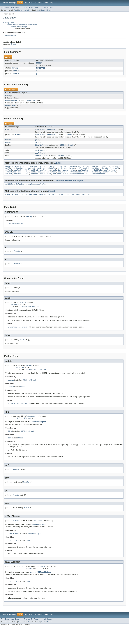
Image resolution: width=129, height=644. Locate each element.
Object (51, 196)
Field (15, 10)
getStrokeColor (49, 173)
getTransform (45, 175)
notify (51, 200)
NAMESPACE (40, 69)
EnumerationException (29, 315)
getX (37, 143)
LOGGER (39, 64)
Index (46, 3)
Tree (30, 3)
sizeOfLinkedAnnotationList (75, 179)
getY (37, 145)
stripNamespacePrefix (35, 190)
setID (33, 177)
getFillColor (36, 170)
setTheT (26, 179)
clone (7, 200)
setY (37, 157)
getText (8, 175)
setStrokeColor (75, 177)
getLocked (36, 173)
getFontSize (75, 170)
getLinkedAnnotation (21, 173)
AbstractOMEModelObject (69, 186)
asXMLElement (40, 132)
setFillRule (96, 175)
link (37, 148)
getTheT (26, 175)
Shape (13, 45)
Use (25, 3)
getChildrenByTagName (14, 190)
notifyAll (60, 200)
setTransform (45, 179)
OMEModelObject (11, 36)
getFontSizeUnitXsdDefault (95, 170)
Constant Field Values (16, 230)
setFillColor (83, 175)
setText (8, 179)
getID (7, 173)
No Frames (35, 7)
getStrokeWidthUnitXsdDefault (105, 173)
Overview (4, 3)
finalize (23, 200)
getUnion (57, 175)
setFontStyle (23, 177)
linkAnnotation (69, 175)
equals (15, 200)
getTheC (17, 175)
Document (51, 132)
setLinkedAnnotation (47, 177)
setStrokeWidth (109, 177)
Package (12, 3)
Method (26, 10)
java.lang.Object (8, 23)
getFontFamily (62, 170)
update (38, 160)
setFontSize (10, 177)
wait (78, 200)
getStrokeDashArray (66, 173)
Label (7, 97)
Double (16, 72)
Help (51, 3)
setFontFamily (110, 175)
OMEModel (31, 102)
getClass (33, 200)
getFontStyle (114, 170)
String (15, 69)
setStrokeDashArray (92, 177)
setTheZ (34, 179)
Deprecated (38, 3)
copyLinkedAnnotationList (16, 170)
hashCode (43, 200)
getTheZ (34, 175)
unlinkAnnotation (97, 179)
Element (14, 102)
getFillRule (49, 170)
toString (70, 200)
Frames (27, 7)
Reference (44, 148)
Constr (20, 10)
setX (37, 154)
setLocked (62, 177)
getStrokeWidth (84, 173)
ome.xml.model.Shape (19, 27)
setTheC (17, 179)
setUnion (57, 179)
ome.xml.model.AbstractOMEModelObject (22, 25)
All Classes (48, 7)
